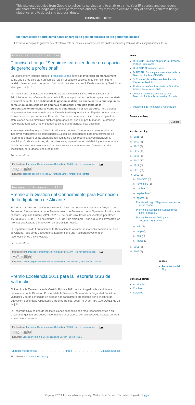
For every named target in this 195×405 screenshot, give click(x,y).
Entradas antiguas (110, 350)
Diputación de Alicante (42, 261)
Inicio (69, 350)
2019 (137, 141)
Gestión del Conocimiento (66, 261)
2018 (137, 146)
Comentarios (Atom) (37, 356)
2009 (137, 251)
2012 (137, 174)
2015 (137, 160)
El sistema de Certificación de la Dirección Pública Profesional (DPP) (156, 88)
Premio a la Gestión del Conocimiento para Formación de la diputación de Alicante (64, 197)
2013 (137, 170)
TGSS (79, 337)
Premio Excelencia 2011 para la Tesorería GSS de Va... (153, 219)
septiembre (143, 193)
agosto (141, 198)
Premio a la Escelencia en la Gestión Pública (53, 337)
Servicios (138, 292)
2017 (137, 151)
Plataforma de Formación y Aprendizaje (154, 106)
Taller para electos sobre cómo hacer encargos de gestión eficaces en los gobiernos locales (76, 36)
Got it (108, 18)
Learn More (92, 18)
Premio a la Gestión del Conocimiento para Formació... (156, 211)
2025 (137, 136)
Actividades (139, 284)
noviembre (143, 183)
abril (139, 236)
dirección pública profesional (36, 174)
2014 (137, 165)
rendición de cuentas (79, 174)
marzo (140, 240)
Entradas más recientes (24, 350)
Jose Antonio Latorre (90, 261)
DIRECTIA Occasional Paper (148, 68)
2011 (137, 246)
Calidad (26, 261)
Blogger (145, 395)
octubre (141, 188)
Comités (137, 288)
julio (139, 226)
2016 (137, 155)
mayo (140, 231)
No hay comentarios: (86, 164)
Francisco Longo (61, 75)
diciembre (142, 179)
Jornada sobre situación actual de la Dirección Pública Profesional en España (155, 95)
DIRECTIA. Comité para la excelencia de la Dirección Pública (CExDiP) (156, 74)
